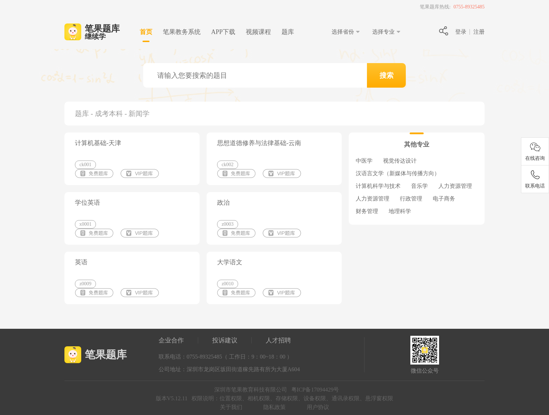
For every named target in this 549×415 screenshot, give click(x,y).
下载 (223, 31)
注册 (479, 32)
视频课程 (258, 31)
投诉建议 (224, 340)
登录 (460, 32)
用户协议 (318, 407)
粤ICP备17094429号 (315, 390)
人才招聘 (278, 340)
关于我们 (231, 407)
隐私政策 (274, 407)
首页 (146, 31)
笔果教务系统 (182, 31)
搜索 (387, 75)
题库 (288, 31)
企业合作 (171, 340)
